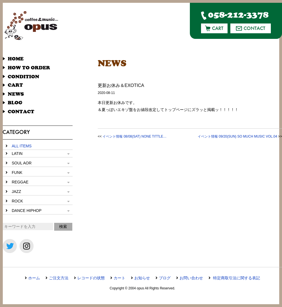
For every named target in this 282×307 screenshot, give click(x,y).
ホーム (34, 278)
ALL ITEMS (22, 146)
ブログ (165, 278)
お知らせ (142, 278)
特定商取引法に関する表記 (236, 278)
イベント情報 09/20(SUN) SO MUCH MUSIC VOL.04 (237, 136)
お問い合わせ (191, 278)
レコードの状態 (91, 278)
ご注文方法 (58, 278)
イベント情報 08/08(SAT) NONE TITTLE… (134, 136)
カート (119, 278)
